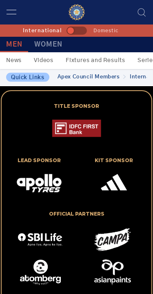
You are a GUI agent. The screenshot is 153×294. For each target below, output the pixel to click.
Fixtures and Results (95, 60)
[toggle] (77, 31)
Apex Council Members (92, 77)
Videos (43, 60)
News (14, 60)
